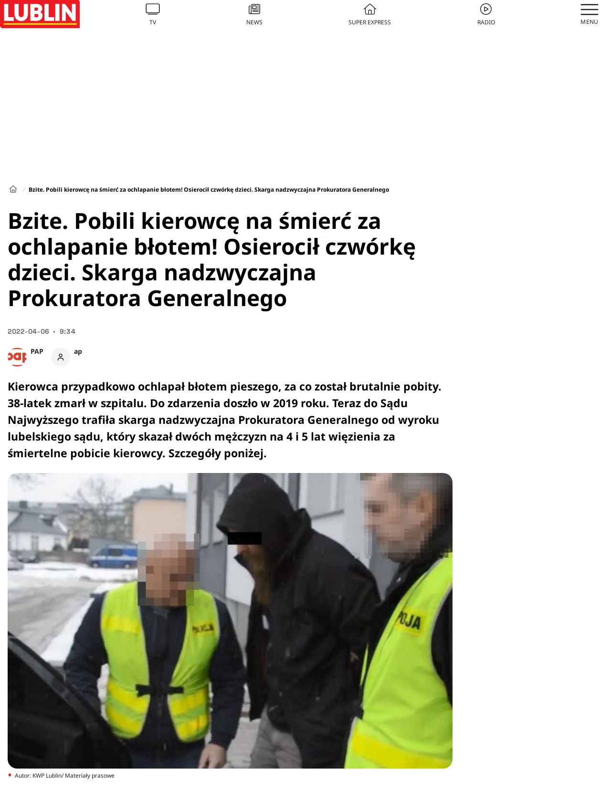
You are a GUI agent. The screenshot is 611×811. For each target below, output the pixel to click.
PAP (37, 351)
